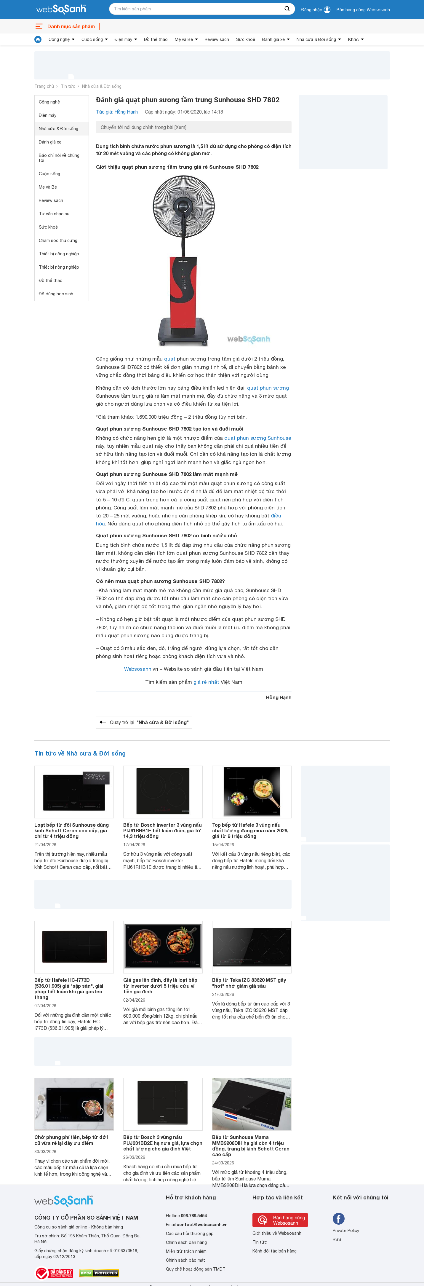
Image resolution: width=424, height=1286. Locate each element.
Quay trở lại (149, 722)
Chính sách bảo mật (185, 1260)
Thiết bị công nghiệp (59, 253)
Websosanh (137, 669)
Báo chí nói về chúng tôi (59, 158)
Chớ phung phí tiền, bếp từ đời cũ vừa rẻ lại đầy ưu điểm (71, 1139)
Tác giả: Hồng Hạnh (117, 111)
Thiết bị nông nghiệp (59, 267)
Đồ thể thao (156, 39)
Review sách (217, 39)
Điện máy (123, 39)
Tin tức (68, 86)
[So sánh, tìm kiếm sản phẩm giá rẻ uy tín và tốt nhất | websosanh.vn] (61, 10)
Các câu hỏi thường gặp (190, 1233)
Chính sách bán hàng (186, 1242)
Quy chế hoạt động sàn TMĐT (195, 1269)
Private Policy (346, 1230)
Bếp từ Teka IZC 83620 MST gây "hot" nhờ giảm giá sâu (249, 982)
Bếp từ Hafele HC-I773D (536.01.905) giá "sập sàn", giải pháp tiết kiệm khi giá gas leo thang (68, 988)
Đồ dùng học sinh (56, 293)
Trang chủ (44, 86)
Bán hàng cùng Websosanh (363, 9)
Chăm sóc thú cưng (58, 240)
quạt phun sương (268, 388)
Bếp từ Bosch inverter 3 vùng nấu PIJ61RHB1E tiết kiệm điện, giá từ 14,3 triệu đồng (162, 830)
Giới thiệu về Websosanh (276, 1233)
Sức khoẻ (245, 39)
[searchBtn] (287, 9)
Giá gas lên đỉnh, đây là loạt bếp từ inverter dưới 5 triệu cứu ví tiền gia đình (160, 985)
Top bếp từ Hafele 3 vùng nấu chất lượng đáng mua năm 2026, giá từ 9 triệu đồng (250, 830)
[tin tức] (37, 39)
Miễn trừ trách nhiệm (186, 1251)
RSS (337, 1239)
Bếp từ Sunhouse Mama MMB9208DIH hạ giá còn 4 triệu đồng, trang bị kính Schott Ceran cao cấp (250, 1145)
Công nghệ (59, 39)
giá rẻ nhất (206, 682)
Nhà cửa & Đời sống (316, 39)
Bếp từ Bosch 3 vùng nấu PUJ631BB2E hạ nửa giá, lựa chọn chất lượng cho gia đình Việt (162, 1142)
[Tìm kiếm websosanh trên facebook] (339, 1219)
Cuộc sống (92, 39)
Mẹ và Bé (184, 39)
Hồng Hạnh (279, 697)
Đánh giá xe (273, 39)
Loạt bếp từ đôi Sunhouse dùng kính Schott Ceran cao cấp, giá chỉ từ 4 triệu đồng (71, 830)
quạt (169, 359)
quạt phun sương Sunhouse (257, 438)
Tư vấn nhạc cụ (54, 213)
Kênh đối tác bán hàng (274, 1251)
